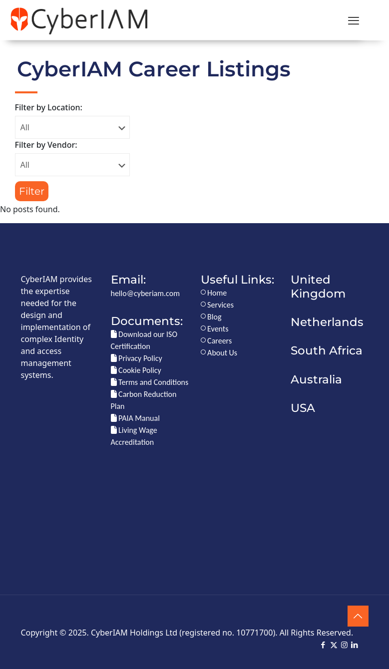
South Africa (327, 350)
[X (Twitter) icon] (334, 645)
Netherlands (327, 322)
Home (214, 293)
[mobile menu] (353, 19)
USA (303, 408)
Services (217, 305)
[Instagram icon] (344, 645)
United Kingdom (318, 286)
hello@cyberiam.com (145, 293)
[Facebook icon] (323, 645)
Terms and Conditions (150, 382)
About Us (219, 352)
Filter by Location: (48, 107)
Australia (316, 379)
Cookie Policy (136, 370)
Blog (211, 317)
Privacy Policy (136, 358)
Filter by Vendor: (46, 144)
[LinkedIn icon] (355, 645)
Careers (216, 340)
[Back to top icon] (358, 616)
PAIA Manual (135, 418)
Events (215, 329)
